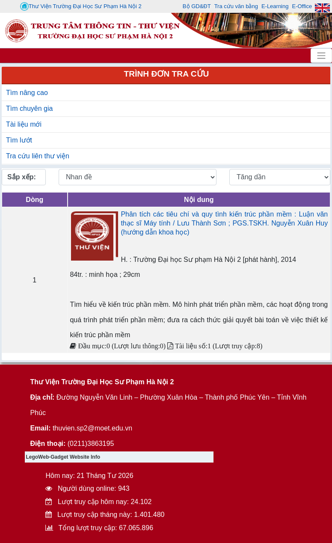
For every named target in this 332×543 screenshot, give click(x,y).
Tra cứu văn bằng (236, 6)
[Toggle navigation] (321, 55)
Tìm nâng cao (27, 92)
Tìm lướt (19, 140)
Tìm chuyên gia (29, 108)
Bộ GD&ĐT (197, 6)
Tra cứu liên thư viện (37, 156)
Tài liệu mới (24, 124)
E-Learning (275, 6)
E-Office (302, 6)
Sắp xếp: (21, 177)
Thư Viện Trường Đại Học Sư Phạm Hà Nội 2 (81, 6)
